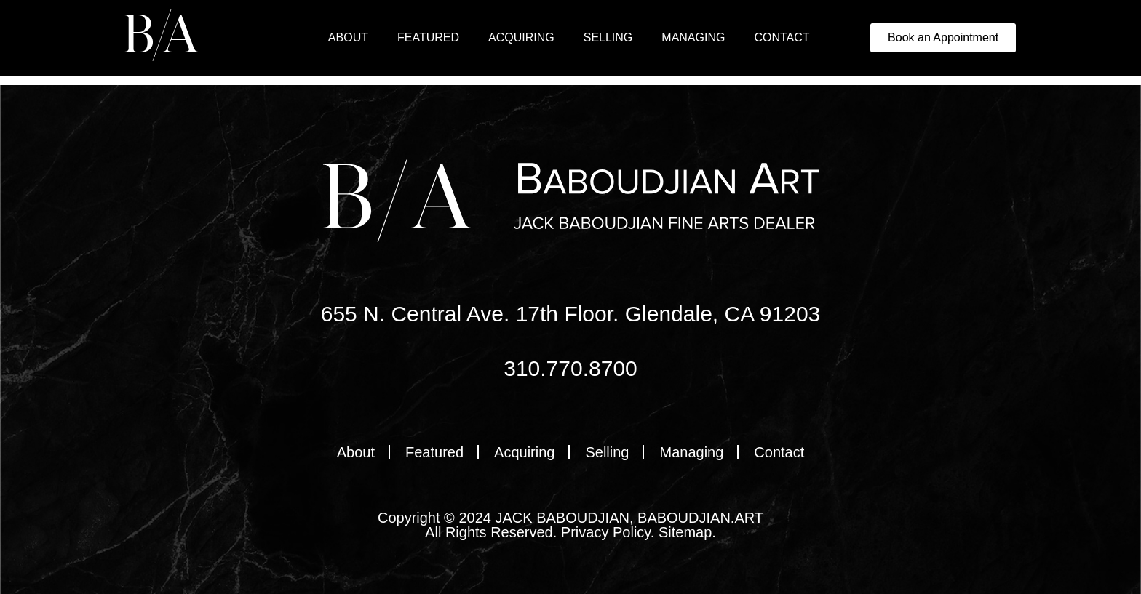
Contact (781, 37)
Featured (428, 37)
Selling (608, 37)
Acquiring (521, 37)
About (348, 37)
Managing (693, 37)
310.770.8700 (570, 368)
